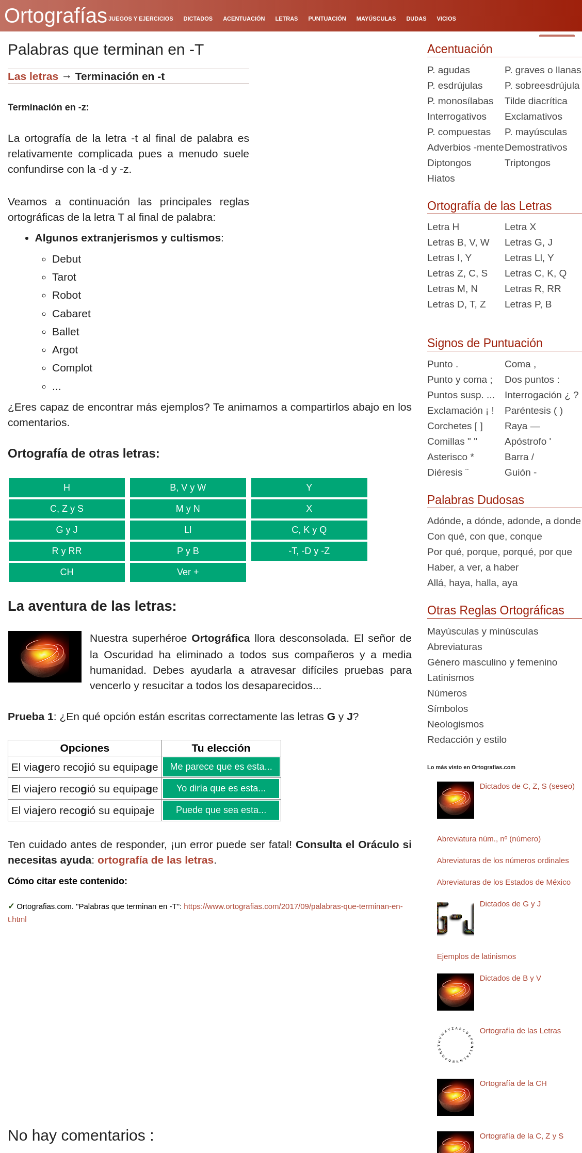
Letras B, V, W (458, 242)
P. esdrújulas (454, 85)
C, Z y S (66, 509)
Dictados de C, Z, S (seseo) (527, 786)
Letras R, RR (533, 288)
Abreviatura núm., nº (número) (489, 838)
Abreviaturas (454, 646)
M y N (184, 509)
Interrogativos (457, 116)
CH (65, 572)
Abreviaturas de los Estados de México (504, 882)
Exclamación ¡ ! (460, 410)
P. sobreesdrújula (542, 85)
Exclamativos (533, 116)
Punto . (442, 364)
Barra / (519, 456)
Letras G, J (529, 242)
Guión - (521, 472)
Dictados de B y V (510, 977)
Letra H (443, 226)
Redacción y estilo (467, 739)
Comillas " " (452, 441)
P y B (185, 551)
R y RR (66, 551)
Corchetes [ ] (455, 425)
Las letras (33, 76)
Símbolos (447, 708)
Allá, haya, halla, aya (472, 582)
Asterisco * (450, 456)
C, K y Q (303, 530)
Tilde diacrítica (536, 100)
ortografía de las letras (156, 860)
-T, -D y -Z (303, 551)
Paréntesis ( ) (534, 410)
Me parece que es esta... (221, 766)
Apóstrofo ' (528, 441)
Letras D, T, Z (456, 304)
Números (447, 693)
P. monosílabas (460, 100)
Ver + (185, 572)
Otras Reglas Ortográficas (495, 610)
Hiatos (441, 178)
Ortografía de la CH (513, 1083)
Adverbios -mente (465, 147)
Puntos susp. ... (461, 394)
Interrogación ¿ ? (542, 394)
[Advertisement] (334, 133)
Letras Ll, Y (529, 257)
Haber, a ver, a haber (473, 567)
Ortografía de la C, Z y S (522, 1135)
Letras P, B (528, 304)
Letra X (520, 226)
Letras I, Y (449, 257)
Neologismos (455, 724)
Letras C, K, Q (536, 273)
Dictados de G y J (510, 903)
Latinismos (450, 677)
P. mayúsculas (536, 131)
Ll (184, 530)
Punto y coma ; (460, 379)
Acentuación (460, 49)
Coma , (520, 364)
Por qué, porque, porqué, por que (499, 551)
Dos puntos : (532, 379)
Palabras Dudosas (475, 500)
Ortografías (55, 15)
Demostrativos (536, 147)
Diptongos (449, 162)
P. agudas (448, 69)
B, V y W (184, 487)
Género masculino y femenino (492, 662)
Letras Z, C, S (457, 273)
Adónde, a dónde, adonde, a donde (504, 520)
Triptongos (528, 162)
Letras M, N (452, 288)
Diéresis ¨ (447, 472)
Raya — (522, 425)
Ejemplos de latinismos (476, 956)
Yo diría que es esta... (220, 788)
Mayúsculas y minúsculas (482, 631)
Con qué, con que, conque (484, 536)
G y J (65, 530)
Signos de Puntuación (485, 343)
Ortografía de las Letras (489, 206)
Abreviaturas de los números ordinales (503, 860)
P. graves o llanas (543, 69)
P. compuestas (459, 131)
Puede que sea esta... (221, 810)
